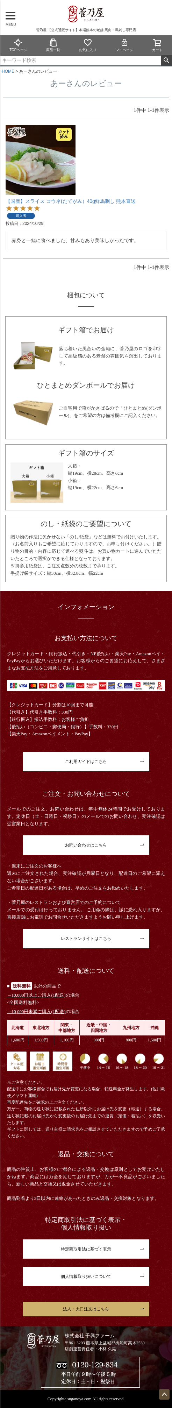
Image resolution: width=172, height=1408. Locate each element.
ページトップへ (164, 1394)
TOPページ (18, 45)
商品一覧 (53, 45)
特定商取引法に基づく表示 (86, 1249)
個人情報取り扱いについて (86, 1276)
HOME (8, 71)
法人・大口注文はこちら (86, 1309)
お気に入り (87, 45)
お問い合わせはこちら (86, 845)
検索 (166, 60)
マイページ (124, 45)
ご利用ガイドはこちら (86, 761)
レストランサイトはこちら (86, 938)
